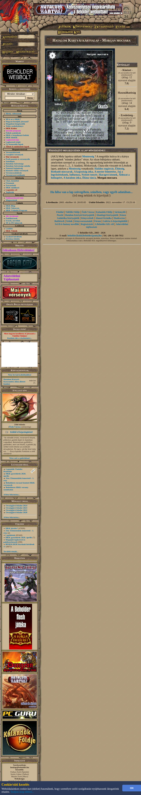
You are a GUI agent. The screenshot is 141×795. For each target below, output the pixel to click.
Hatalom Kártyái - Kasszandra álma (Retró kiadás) (14, 381)
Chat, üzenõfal (12, 181)
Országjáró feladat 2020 (16, 512)
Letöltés (9, 228)
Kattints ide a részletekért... (19, 338)
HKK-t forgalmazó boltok (17, 135)
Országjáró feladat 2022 (16, 510)
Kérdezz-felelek (13, 239)
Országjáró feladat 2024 (16, 505)
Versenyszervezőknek (15, 175)
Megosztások (11, 200)
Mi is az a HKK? (13, 119)
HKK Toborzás (12, 208)
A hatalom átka (72, 177)
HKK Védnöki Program (16, 210)
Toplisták (10, 192)
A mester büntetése (105, 171)
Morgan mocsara (107, 177)
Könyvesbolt (87, 218)
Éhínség (119, 168)
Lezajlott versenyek (14, 154)
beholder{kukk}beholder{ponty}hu (85, 235)
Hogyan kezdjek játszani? (17, 121)
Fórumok (10, 183)
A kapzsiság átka (83, 171)
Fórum (97, 221)
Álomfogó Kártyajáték (107, 215)
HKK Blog (10, 206)
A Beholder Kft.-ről (104, 224)
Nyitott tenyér (89, 174)
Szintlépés (10, 161)
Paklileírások (12, 218)
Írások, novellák (13, 220)
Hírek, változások (13, 113)
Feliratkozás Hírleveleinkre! (18, 250)
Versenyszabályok (14, 173)
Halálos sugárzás (104, 168)
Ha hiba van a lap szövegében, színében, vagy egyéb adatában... (91, 192)
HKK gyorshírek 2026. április (19, 537)
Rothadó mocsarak (62, 171)
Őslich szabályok (13, 133)
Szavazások (11, 185)
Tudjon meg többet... (22, 791)
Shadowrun (119, 218)
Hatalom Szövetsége (15, 163)
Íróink (69, 221)
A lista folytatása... (11, 494)
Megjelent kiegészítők (15, 124)
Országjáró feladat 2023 (16, 508)
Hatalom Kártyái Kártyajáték (79, 215)
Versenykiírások (13, 152)
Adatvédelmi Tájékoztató (11, 277)
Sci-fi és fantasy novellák (67, 224)
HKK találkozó (12, 187)
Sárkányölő (120, 212)
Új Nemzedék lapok (14, 144)
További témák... (10, 551)
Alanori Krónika (103, 218)
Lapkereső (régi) (13, 142)
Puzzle (60, 215)
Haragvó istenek (108, 174)
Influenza (74, 174)
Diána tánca (89, 177)
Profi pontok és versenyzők (18, 159)
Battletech (59, 221)
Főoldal (60, 212)
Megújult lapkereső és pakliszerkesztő (14, 541)
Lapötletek (10, 535)
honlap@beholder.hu (19, 767)
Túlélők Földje (72, 212)
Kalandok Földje (104, 212)
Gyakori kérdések (14, 236)
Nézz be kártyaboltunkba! (19, 375)
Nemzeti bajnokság (14, 168)
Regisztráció (87, 224)
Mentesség (88, 156)
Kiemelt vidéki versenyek (17, 170)
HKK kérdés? (12, 528)
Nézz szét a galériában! (19, 458)
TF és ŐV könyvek (14, 223)
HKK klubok (11, 137)
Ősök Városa (15, 427)
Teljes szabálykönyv (14, 126)
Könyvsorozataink (83, 221)
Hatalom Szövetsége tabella (18, 166)
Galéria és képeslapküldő (115, 221)
